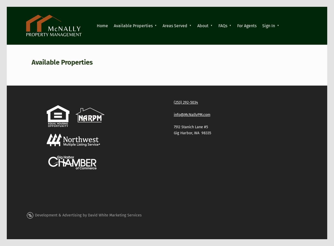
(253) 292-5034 (186, 102)
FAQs (222, 25)
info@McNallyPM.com (192, 114)
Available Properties (133, 25)
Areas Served (175, 25)
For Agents (247, 25)
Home (102, 25)
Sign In (268, 25)
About (202, 25)
